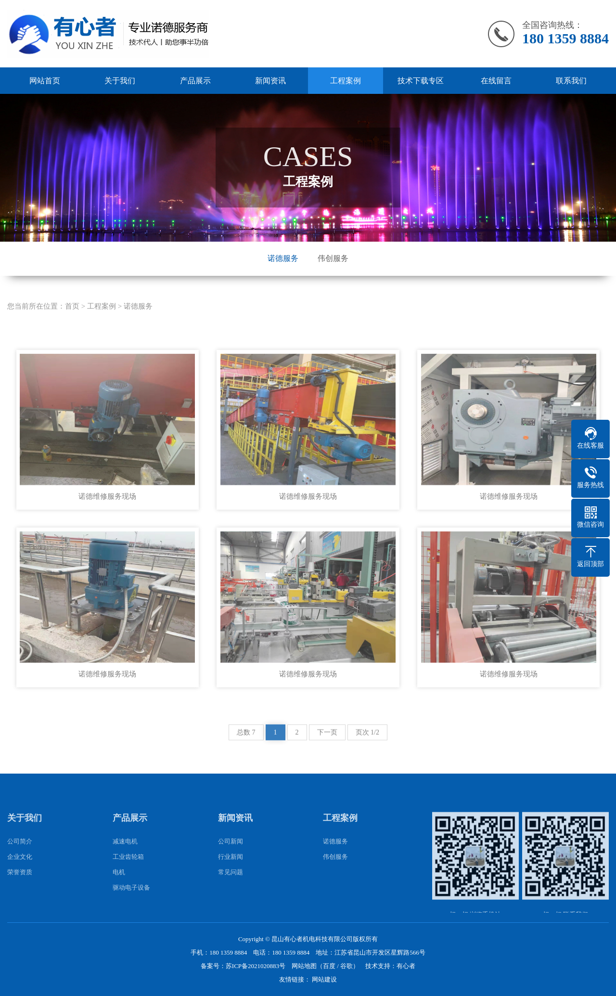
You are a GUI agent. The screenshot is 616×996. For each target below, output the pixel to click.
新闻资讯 (270, 81)
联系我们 (571, 81)
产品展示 (195, 81)
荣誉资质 (19, 889)
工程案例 (345, 81)
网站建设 (324, 979)
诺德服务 (283, 258)
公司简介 (19, 858)
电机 (119, 889)
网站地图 (304, 966)
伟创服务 (333, 258)
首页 (72, 322)
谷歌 (346, 966)
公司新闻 (230, 858)
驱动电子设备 (131, 904)
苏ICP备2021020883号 (255, 966)
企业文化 (19, 873)
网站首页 (44, 81)
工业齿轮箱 (128, 873)
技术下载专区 (421, 81)
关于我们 (119, 81)
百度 (329, 966)
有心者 (406, 966)
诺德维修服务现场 (107, 513)
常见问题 (230, 889)
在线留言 (496, 81)
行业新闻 (230, 873)
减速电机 (125, 858)
